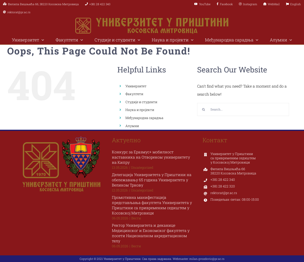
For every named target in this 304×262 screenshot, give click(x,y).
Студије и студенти (141, 102)
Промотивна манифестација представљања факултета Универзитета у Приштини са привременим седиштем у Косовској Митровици (152, 205)
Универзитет (136, 86)
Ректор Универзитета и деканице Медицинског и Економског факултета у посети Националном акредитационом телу (151, 233)
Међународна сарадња (144, 117)
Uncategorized (142, 167)
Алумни (132, 126)
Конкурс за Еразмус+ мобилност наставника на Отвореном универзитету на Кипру (151, 157)
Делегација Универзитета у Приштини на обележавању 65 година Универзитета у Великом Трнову (151, 179)
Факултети (134, 94)
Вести (136, 218)
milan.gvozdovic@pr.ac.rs (206, 259)
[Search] (203, 109)
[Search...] (243, 109)
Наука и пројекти (139, 109)
